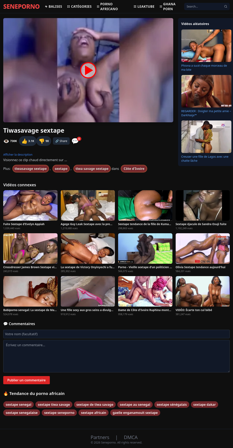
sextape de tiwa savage (94, 404)
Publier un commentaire (26, 380)
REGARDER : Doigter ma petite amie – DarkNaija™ (206, 113)
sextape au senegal (135, 404)
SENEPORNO (21, 6)
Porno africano (107, 6)
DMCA (130, 437)
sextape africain (93, 412)
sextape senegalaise (22, 412)
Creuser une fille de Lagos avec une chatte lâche (205, 159)
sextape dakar (204, 404)
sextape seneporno (59, 412)
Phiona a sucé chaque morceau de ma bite (204, 68)
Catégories (79, 6)
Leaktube (144, 6)
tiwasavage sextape (31, 168)
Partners (100, 437)
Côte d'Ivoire (134, 168)
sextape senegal (18, 404)
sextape (61, 168)
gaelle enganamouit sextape (135, 412)
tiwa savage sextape (92, 168)
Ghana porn (167, 6)
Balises (53, 6)
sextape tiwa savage (54, 404)
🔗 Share (61, 141)
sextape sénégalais (172, 404)
